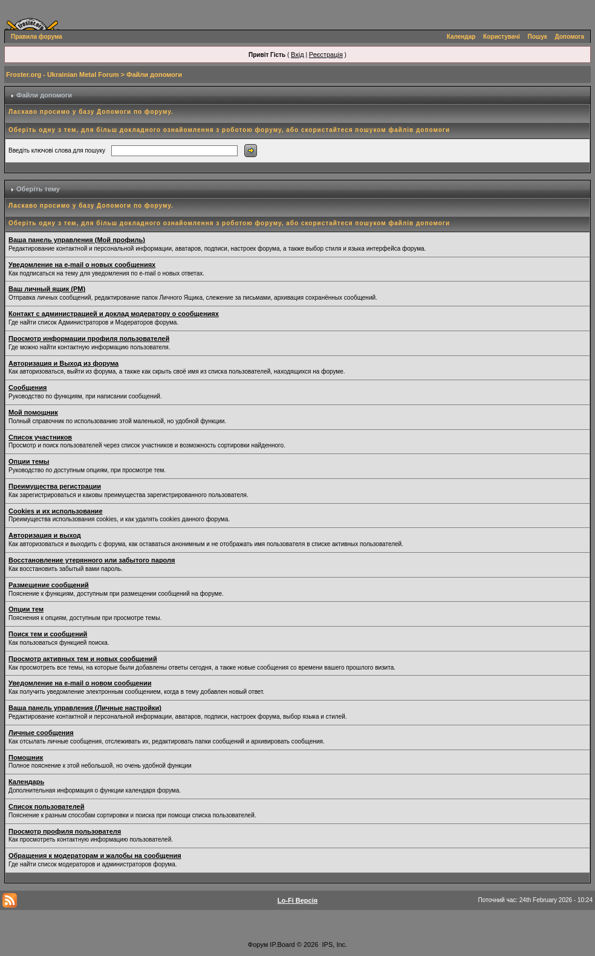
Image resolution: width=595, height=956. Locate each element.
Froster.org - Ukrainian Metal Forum (62, 74)
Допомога (569, 36)
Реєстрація (326, 54)
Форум (258, 944)
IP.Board (282, 944)
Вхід (297, 54)
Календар (461, 36)
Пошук (537, 36)
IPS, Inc (334, 944)
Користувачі (501, 36)
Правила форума (36, 36)
